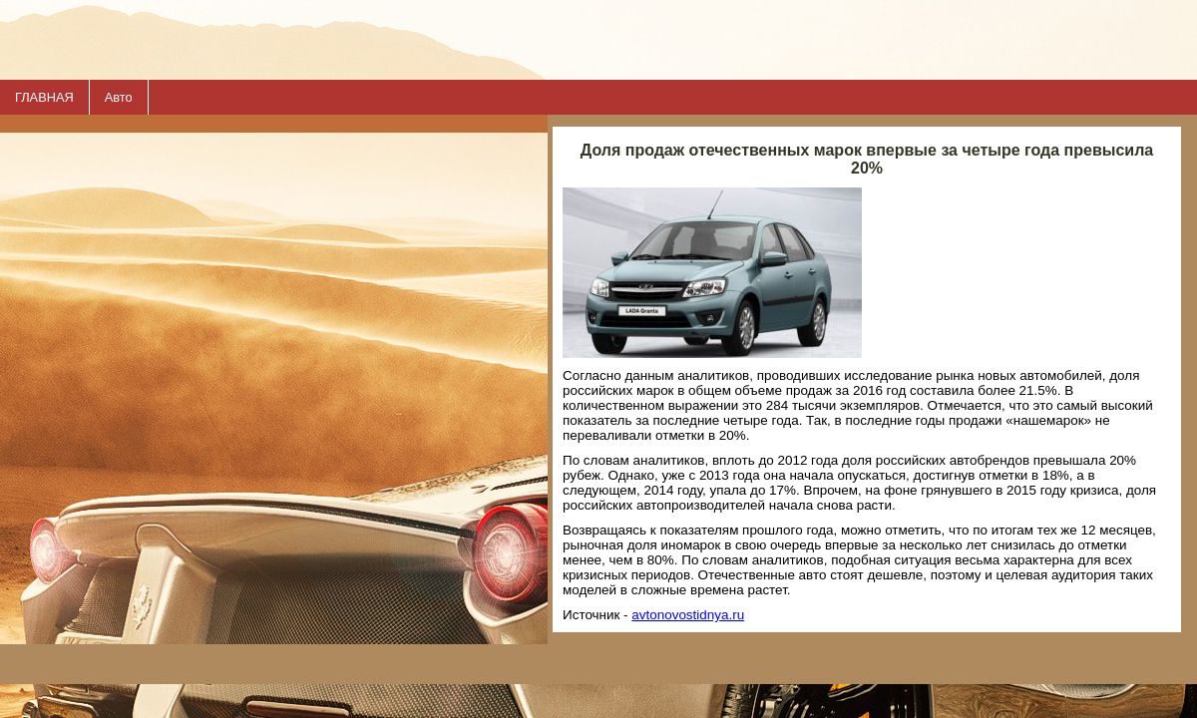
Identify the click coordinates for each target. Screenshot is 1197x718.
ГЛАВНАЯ (44, 97)
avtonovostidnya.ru (687, 614)
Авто (119, 97)
